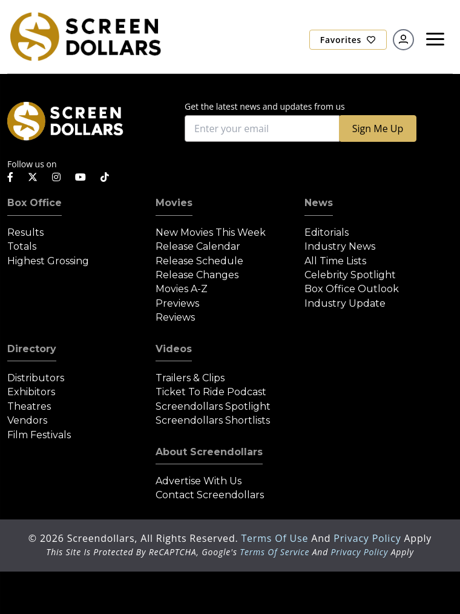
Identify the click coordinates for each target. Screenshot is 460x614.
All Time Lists (335, 261)
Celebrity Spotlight (350, 275)
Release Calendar (198, 246)
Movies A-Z (182, 289)
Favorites (348, 39)
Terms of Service (274, 552)
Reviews (175, 317)
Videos (174, 349)
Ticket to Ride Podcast (211, 392)
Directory (31, 349)
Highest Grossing (48, 261)
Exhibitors (31, 392)
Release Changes (197, 275)
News (318, 203)
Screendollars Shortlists (213, 420)
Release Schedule (199, 261)
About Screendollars (209, 452)
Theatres (29, 406)
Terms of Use (276, 538)
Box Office (34, 203)
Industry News (339, 246)
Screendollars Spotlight (213, 406)
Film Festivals (39, 435)
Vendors (27, 420)
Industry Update (345, 303)
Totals (21, 246)
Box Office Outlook (351, 289)
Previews (177, 303)
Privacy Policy (369, 538)
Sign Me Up (377, 128)
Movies (174, 203)
